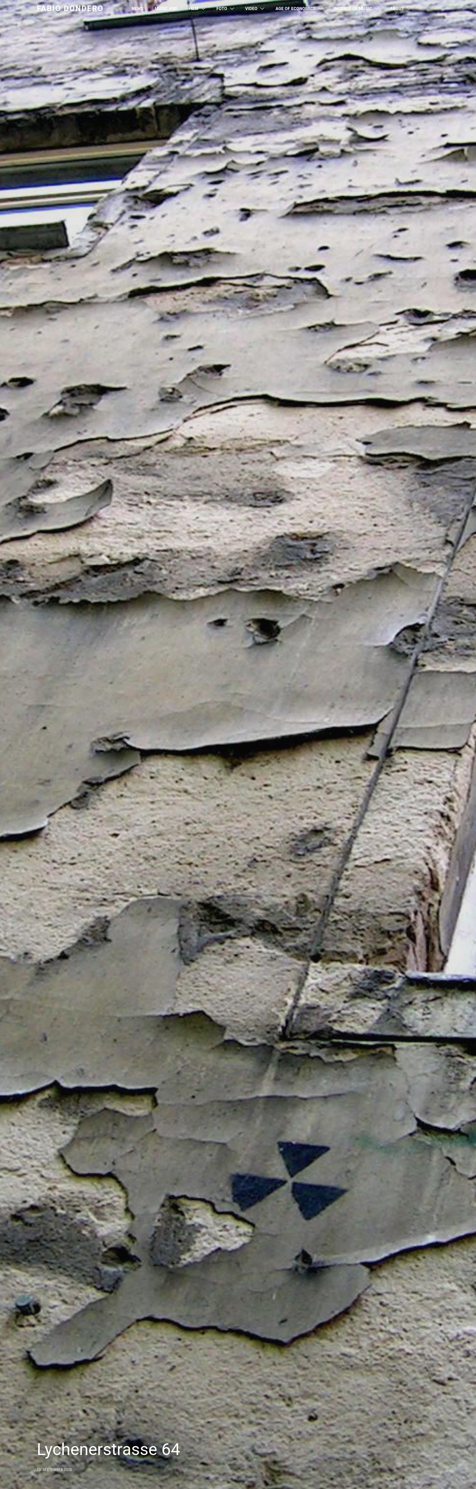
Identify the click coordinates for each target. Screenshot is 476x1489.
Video (251, 8)
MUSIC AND (166, 8)
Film (193, 8)
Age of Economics (295, 8)
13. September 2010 (54, 1470)
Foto (221, 8)
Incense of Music (353, 8)
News (138, 8)
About (397, 8)
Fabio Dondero (70, 8)
